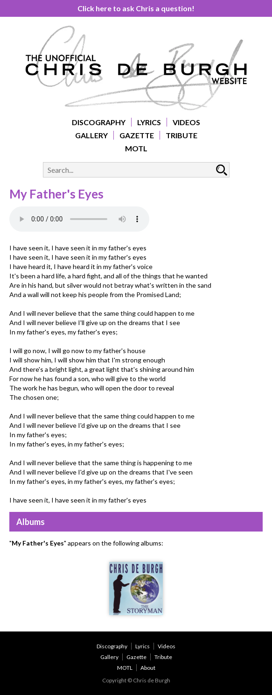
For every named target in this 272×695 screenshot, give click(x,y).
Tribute (181, 135)
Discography (99, 122)
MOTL (136, 148)
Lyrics (149, 122)
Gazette (136, 135)
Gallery (91, 135)
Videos (186, 122)
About (147, 667)
